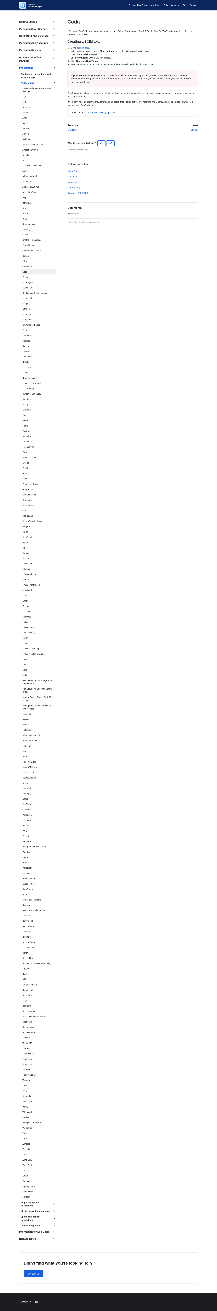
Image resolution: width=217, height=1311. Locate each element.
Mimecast (26, 746)
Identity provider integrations (36, 1211)
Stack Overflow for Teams (34, 1016)
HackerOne (27, 516)
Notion (25, 799)
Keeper (25, 606)
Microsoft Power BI (31, 735)
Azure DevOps (29, 192)
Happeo (26, 526)
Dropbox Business (30, 378)
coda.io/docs (83, 47)
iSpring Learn (28, 1186)
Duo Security (74, 187)
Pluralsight (27, 868)
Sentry (25, 953)
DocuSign (26, 367)
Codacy (194, 129)
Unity (24, 1091)
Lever (25, 638)
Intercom (26, 569)
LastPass (26, 617)
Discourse (27, 357)
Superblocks (28, 1027)
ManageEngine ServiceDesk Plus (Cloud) (37, 698)
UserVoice (27, 1101)
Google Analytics (30, 484)
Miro (24, 751)
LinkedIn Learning (30, 648)
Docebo (25, 362)
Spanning (26, 1006)
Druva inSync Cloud (31, 383)
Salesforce (27, 905)
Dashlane (26, 335)
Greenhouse (28, 505)
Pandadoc (27, 820)
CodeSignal (27, 282)
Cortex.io (26, 314)
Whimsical (27, 1112)
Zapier (25, 1138)
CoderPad (73, 171)
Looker (25, 659)
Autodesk (26, 181)
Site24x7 (26, 969)
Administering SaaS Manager (30, 59)
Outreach (26, 809)
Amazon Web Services (32, 144)
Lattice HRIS (28, 627)
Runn (24, 894)
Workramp (27, 1128)
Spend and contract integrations (31, 1218)
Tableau (26, 1038)
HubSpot (26, 558)
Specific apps (28, 1011)
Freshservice (28, 447)
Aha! (24, 118)
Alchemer (26, 139)
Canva (25, 234)
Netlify (25, 783)
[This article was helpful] (101, 143)
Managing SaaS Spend (32, 29)
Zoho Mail (27, 1170)
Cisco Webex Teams (31, 250)
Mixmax (25, 756)
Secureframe (28, 926)
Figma (25, 426)
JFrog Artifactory (29, 574)
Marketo (26, 719)
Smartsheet (27, 990)
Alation (25, 134)
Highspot (26, 553)
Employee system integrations (30, 1204)
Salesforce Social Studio (33, 910)
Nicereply (26, 793)
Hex (24, 548)
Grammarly (27, 500)
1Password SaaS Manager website (143, 5)
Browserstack (28, 224)
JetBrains (26, 579)
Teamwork (27, 1064)
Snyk (24, 1000)
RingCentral (27, 889)
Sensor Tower (28, 942)
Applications (27, 83)
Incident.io (27, 564)
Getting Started (28, 22)
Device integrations (31, 1225)
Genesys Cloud (29, 457)
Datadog (26, 341)
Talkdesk (26, 1048)
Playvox (26, 862)
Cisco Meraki (28, 245)
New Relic (27, 788)
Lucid (24, 670)
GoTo (24, 473)
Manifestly (27, 714)
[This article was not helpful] (111, 143)
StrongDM (27, 1022)
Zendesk (26, 1144)
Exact (25, 415)
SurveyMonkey (29, 1032)
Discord (25, 351)
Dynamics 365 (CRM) (78, 193)
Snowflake (27, 995)
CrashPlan (27, 319)
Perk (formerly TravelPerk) (34, 847)
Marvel (25, 724)
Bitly (24, 197)
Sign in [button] (192, 5)
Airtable (25, 128)
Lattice (25, 622)
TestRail (26, 1069)
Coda (24, 272)
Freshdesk (27, 441)
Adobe (25, 112)
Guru (24, 510)
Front (24, 452)
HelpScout (27, 537)
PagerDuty (27, 815)
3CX (24, 97)
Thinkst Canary (29, 1075)
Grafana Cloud (29, 495)
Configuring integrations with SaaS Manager (36, 76)
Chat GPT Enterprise (31, 240)
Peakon (25, 836)
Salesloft (26, 915)
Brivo (24, 219)
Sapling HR (27, 921)
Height (25, 532)
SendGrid (26, 937)
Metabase (27, 730)
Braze (25, 213)
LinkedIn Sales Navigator (33, 654)
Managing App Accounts (33, 43)
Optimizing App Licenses (34, 36)
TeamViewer (28, 1054)
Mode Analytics (29, 762)
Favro (25, 420)
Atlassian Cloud (29, 176)
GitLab (25, 468)
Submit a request (171, 5)
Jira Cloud (27, 590)
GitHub (25, 463)
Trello (25, 1085)
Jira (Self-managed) (31, 585)
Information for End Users (34, 1231)
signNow (26, 1197)
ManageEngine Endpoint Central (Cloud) (37, 690)
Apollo (25, 160)
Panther (26, 825)
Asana (25, 171)
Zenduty (26, 1149)
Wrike (25, 1133)
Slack (24, 974)
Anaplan (26, 155)
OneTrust (26, 804)
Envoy (25, 404)
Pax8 (24, 831)
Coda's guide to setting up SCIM (100, 112)
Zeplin (25, 1154)
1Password (26, 1302)
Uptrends (26, 1096)
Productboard (28, 878)
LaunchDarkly (28, 632)
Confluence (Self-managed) (35, 293)
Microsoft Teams (29, 740)
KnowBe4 (26, 611)
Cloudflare (73, 129)
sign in (77, 222)
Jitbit (24, 595)
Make (24, 675)
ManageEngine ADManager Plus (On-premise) (37, 682)
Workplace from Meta (32, 1122)
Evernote (26, 410)
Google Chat (28, 489)
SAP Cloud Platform (31, 900)
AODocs (26, 107)
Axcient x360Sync (30, 187)
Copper (25, 303)
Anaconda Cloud (30, 150)
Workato (26, 1117)
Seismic (26, 932)
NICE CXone (28, 772)
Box (24, 208)
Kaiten (25, 601)
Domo (25, 373)
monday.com (74, 182)
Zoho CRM (27, 1160)
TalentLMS (27, 1043)
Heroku (25, 542)
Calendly (26, 229)
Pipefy (25, 857)
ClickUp (25, 256)
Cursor (25, 330)
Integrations (26, 67)
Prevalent (26, 873)
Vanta (25, 1107)
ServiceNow (27, 958)
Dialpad (25, 346)
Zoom (25, 1176)
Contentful (27, 298)
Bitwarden (27, 203)
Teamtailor (27, 1059)
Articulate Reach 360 (31, 166)
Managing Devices (30, 50)
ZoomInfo (26, 1181)
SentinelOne (28, 947)
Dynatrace (27, 399)
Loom (25, 664)
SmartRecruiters (29, 985)
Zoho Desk (27, 1165)
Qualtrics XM (28, 884)
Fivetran (26, 431)
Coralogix (26, 309)
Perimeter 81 (28, 841)
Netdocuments (29, 778)
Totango (26, 1080)
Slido (24, 979)
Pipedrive (26, 852)
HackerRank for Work (32, 521)
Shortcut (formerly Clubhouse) (36, 963)
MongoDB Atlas (29, 767)
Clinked (25, 261)
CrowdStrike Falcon (31, 325)
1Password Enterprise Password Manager (37, 90)
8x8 (24, 102)
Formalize (27, 436)
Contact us (33, 1273)
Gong (24, 479)
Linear (25, 643)
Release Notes (27, 1238)
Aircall (25, 123)
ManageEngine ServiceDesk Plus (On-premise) (37, 707)
